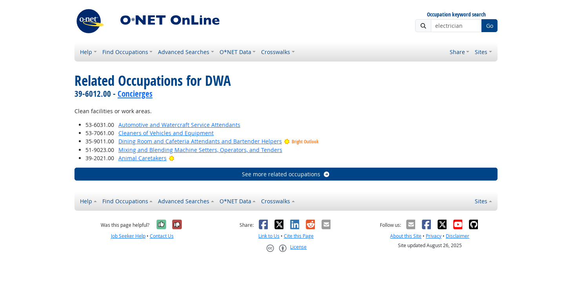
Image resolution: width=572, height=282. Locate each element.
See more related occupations (286, 174)
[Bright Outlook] (171, 158)
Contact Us (162, 236)
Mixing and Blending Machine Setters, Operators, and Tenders (200, 150)
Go (489, 25)
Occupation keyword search (456, 14)
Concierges (135, 93)
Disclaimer (457, 236)
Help (86, 52)
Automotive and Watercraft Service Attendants (179, 124)
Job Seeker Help (128, 236)
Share (457, 52)
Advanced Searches (183, 52)
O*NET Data (235, 52)
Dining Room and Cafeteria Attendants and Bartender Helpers (200, 141)
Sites (481, 52)
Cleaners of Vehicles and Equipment (166, 133)
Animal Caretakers (142, 158)
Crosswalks (275, 52)
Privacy (433, 236)
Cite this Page (299, 236)
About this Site (405, 236)
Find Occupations (125, 52)
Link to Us (269, 236)
